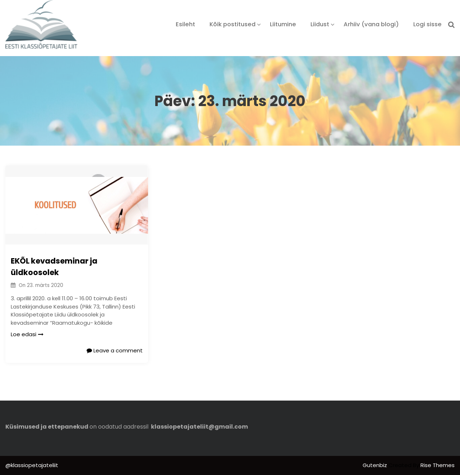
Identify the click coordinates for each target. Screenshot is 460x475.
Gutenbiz (375, 465)
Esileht (185, 24)
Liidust (319, 24)
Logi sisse (427, 24)
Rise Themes (437, 465)
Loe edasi (27, 334)
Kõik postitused (233, 24)
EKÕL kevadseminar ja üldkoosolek (54, 267)
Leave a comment (115, 350)
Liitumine (283, 24)
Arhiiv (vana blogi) (371, 24)
